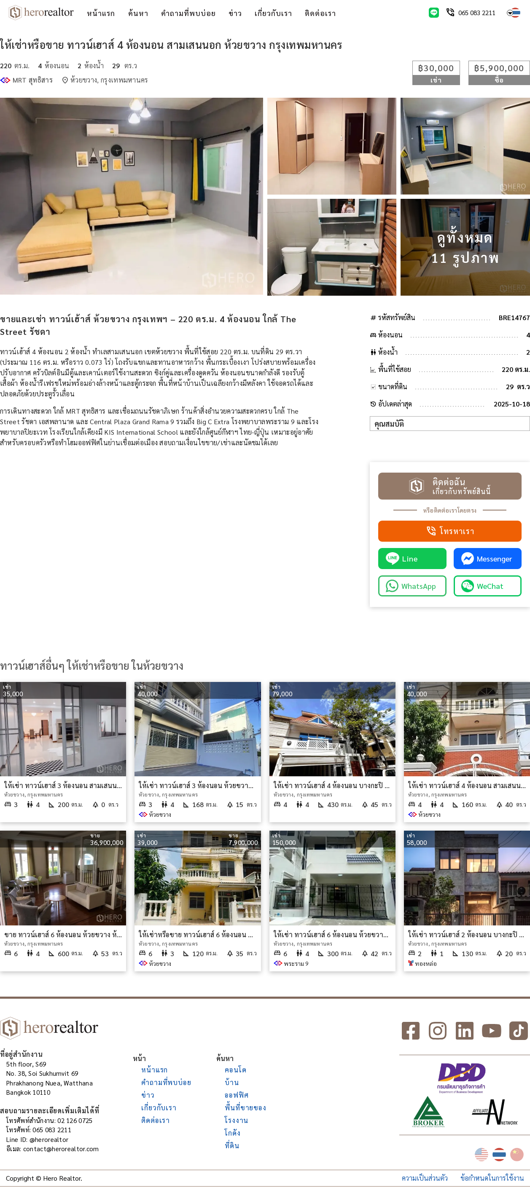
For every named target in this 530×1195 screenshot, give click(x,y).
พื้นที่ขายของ (245, 1107)
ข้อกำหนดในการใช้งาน (492, 1178)
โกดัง (232, 1132)
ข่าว (235, 13)
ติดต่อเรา (320, 13)
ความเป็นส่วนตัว (425, 1178)
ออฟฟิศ (236, 1095)
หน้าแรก (101, 13)
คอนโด (235, 1069)
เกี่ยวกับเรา (273, 13)
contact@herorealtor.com (61, 1148)
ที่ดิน (232, 1145)
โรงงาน (236, 1120)
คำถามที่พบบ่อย (188, 13)
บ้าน (232, 1082)
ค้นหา (138, 13)
